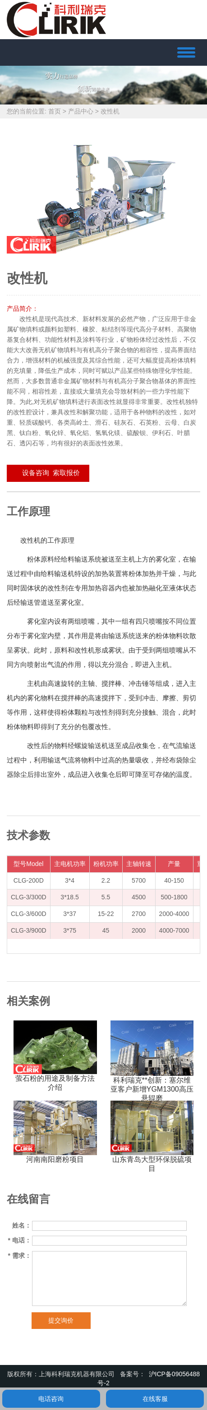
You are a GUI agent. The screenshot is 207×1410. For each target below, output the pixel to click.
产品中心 (80, 111)
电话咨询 (51, 1398)
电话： (19, 1240)
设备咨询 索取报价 (48, 472)
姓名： (21, 1225)
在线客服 (155, 1398)
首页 (54, 111)
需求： (19, 1255)
